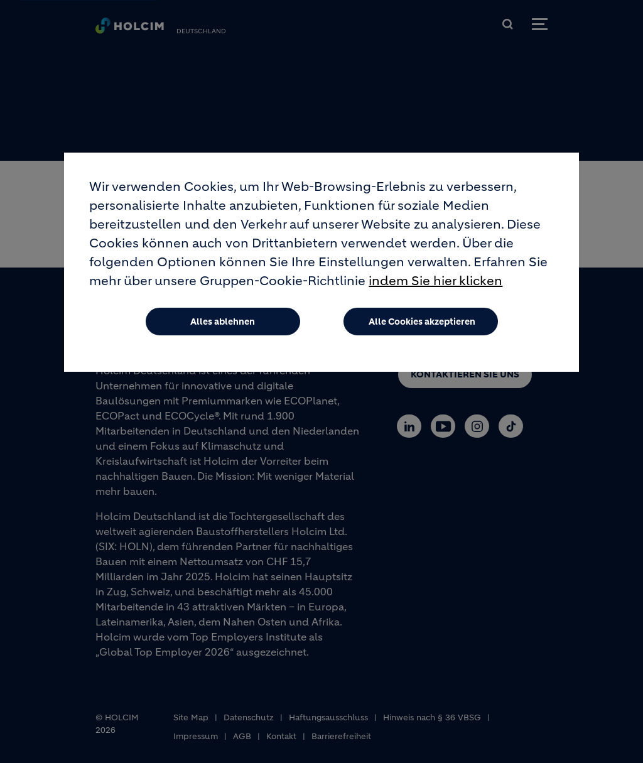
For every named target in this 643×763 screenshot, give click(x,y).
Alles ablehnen (222, 326)
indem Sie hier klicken (435, 285)
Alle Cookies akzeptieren (422, 326)
